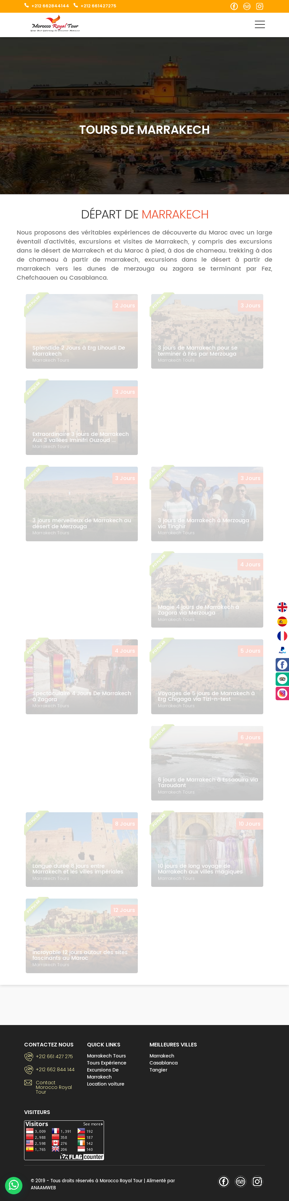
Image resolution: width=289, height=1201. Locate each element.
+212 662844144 (50, 6)
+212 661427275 (98, 6)
